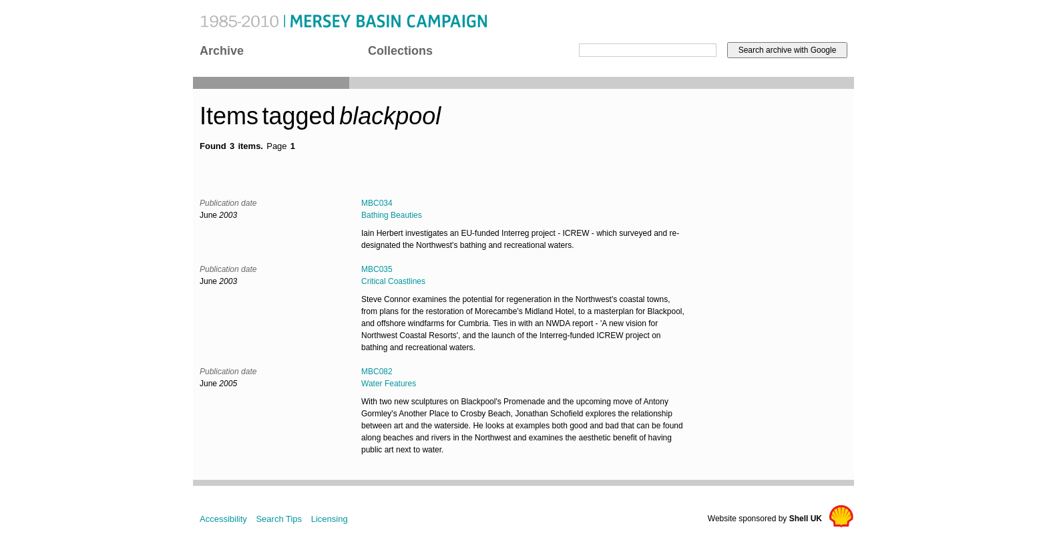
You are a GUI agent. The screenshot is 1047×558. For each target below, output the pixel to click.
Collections (400, 50)
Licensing (329, 519)
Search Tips (279, 519)
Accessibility (223, 519)
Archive (222, 50)
